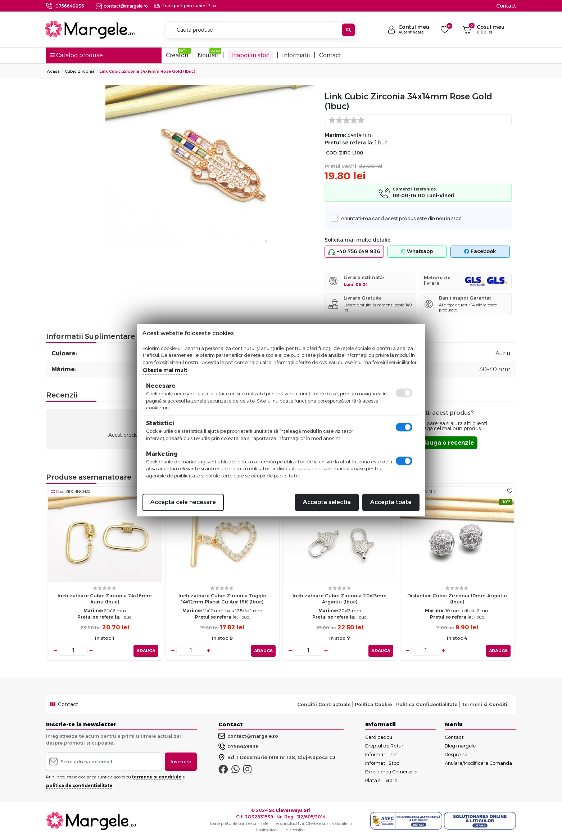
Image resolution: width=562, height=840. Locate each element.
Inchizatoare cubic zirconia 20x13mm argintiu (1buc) (340, 599)
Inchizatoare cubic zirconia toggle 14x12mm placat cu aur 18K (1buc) (222, 599)
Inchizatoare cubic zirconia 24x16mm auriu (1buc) (105, 599)
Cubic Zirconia (80, 71)
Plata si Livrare (381, 780)
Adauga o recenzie (445, 442)
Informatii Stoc (382, 762)
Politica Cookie (373, 704)
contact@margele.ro (122, 6)
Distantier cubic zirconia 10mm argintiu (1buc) (457, 599)
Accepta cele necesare (183, 502)
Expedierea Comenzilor (391, 771)
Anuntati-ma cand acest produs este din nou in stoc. (400, 218)
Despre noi (456, 754)
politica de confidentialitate (79, 785)
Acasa (53, 71)
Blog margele (460, 745)
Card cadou (378, 737)
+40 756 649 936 (354, 251)
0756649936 (69, 6)
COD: (332, 153)
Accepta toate (391, 502)
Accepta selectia (327, 502)
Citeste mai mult (164, 370)
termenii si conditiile (156, 777)
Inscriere (181, 761)
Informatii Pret (381, 754)
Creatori (177, 55)
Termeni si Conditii (485, 704)
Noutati (208, 55)
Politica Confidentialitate (426, 704)
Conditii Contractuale (323, 704)
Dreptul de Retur (384, 745)
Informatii (296, 55)
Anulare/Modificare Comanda (478, 762)
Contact (506, 6)
